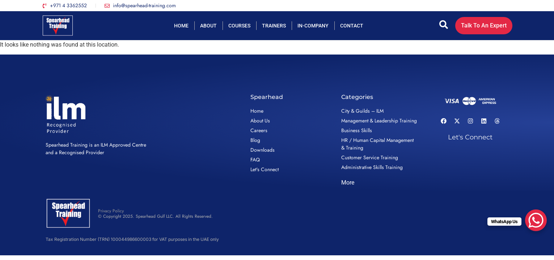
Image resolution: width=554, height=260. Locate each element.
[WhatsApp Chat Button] (536, 220)
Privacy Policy (111, 211)
